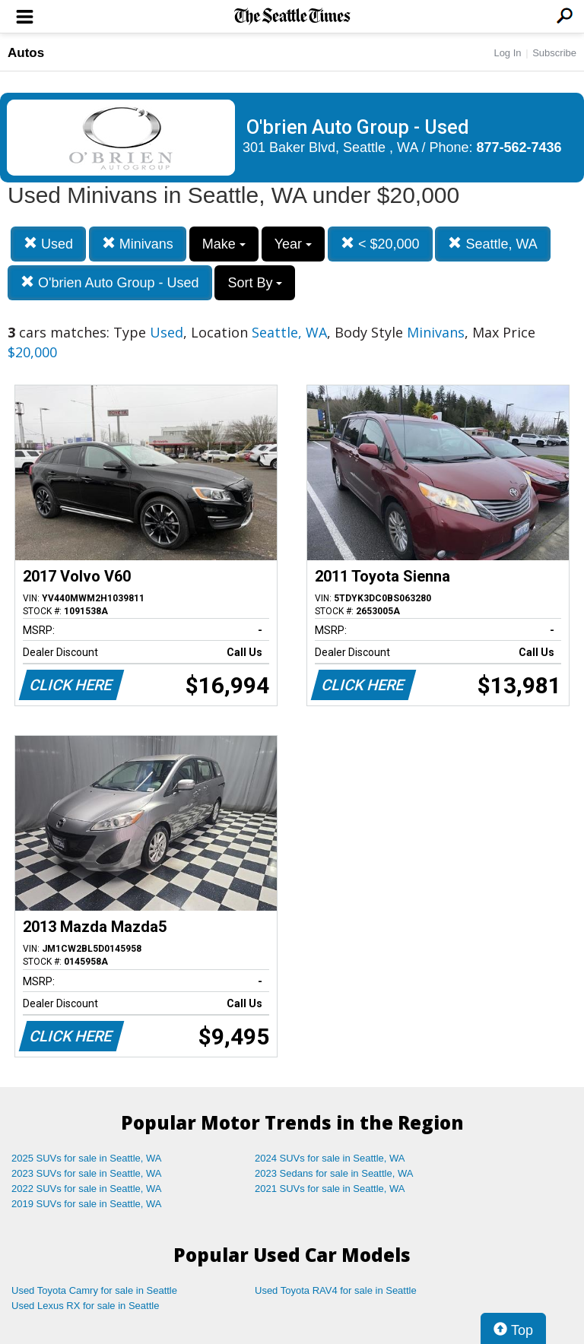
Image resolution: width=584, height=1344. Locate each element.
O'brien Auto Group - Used (110, 282)
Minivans (137, 244)
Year (293, 244)
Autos (26, 53)
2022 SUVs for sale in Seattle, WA (86, 1188)
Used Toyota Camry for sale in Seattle (94, 1290)
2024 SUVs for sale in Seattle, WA (330, 1158)
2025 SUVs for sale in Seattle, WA (86, 1158)
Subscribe (554, 53)
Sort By (254, 282)
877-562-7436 (519, 147)
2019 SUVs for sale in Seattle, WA (86, 1203)
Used (48, 244)
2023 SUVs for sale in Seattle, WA (86, 1173)
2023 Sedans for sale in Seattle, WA (334, 1173)
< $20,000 (380, 244)
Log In (507, 53)
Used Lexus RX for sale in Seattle (85, 1305)
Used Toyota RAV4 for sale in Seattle (336, 1290)
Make (224, 244)
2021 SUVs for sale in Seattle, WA (330, 1188)
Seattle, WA (492, 244)
